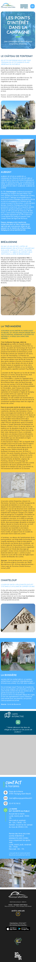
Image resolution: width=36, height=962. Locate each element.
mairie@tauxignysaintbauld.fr (20, 798)
